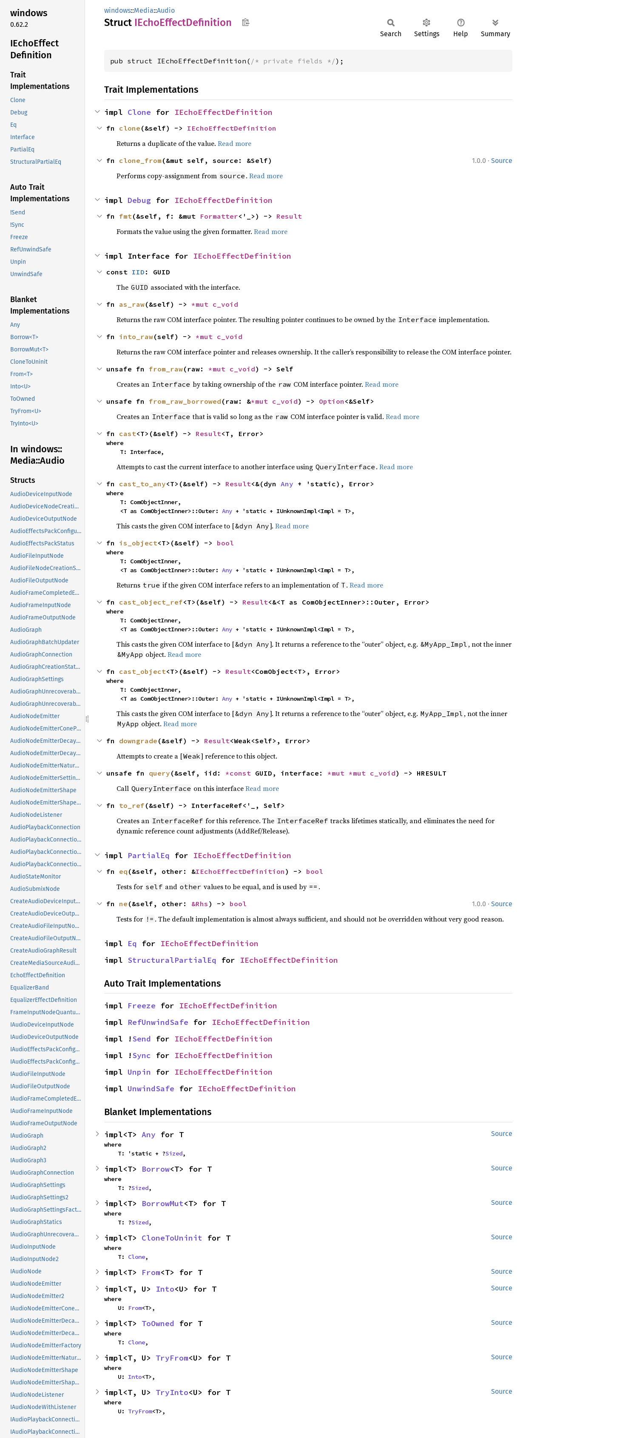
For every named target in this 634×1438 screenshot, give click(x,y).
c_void (225, 304)
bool (225, 543)
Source (501, 161)
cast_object (142, 671)
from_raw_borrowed (185, 401)
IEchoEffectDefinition (223, 112)
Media (144, 10)
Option (331, 401)
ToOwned (158, 1323)
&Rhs (199, 903)
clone (129, 128)
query (159, 773)
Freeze (142, 1005)
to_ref (132, 805)
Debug (139, 200)
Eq (132, 943)
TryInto (172, 1392)
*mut (202, 304)
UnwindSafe (151, 1088)
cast (127, 433)
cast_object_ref (151, 602)
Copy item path (246, 22)
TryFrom (172, 1358)
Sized (173, 1153)
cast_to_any (142, 483)
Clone (139, 112)
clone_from (140, 160)
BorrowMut (163, 1203)
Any (287, 483)
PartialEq (149, 855)
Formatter (219, 216)
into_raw (136, 336)
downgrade (138, 740)
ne (123, 903)
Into (165, 1289)
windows (117, 10)
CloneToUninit (172, 1238)
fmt (125, 216)
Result (289, 216)
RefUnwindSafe (158, 1022)
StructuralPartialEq (172, 960)
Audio (166, 10)
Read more (234, 143)
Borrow (156, 1169)
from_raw (166, 369)
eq (123, 871)
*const (240, 773)
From (151, 1272)
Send (141, 1039)
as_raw (132, 304)
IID (138, 272)
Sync (141, 1055)
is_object (138, 543)
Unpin (139, 1072)
